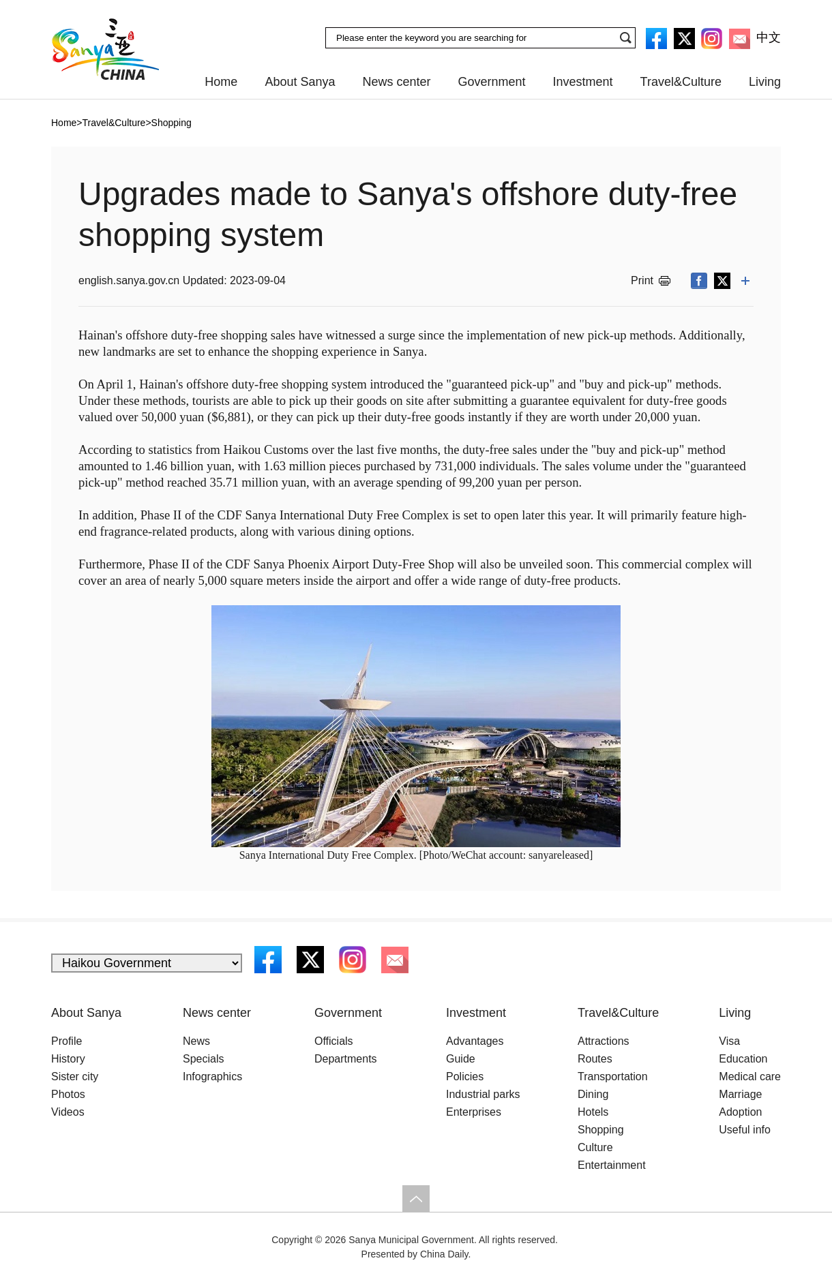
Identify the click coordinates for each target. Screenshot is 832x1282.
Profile (66, 1041)
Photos (68, 1094)
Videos (68, 1112)
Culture (595, 1147)
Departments (345, 1059)
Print (642, 280)
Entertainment (612, 1165)
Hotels (593, 1112)
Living (765, 82)
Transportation (613, 1076)
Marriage (740, 1094)
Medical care (750, 1076)
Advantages (475, 1041)
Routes (595, 1059)
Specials (203, 1059)
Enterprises (473, 1112)
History (68, 1059)
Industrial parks (483, 1094)
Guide (460, 1059)
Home (221, 82)
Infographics (212, 1076)
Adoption (740, 1112)
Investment (583, 82)
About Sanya (300, 82)
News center (396, 82)
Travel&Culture (681, 82)
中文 (768, 37)
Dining (593, 1094)
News (196, 1041)
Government (492, 82)
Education (743, 1059)
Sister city (74, 1076)
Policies (465, 1076)
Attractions (603, 1041)
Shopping (601, 1129)
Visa (729, 1041)
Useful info (745, 1129)
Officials (333, 1041)
